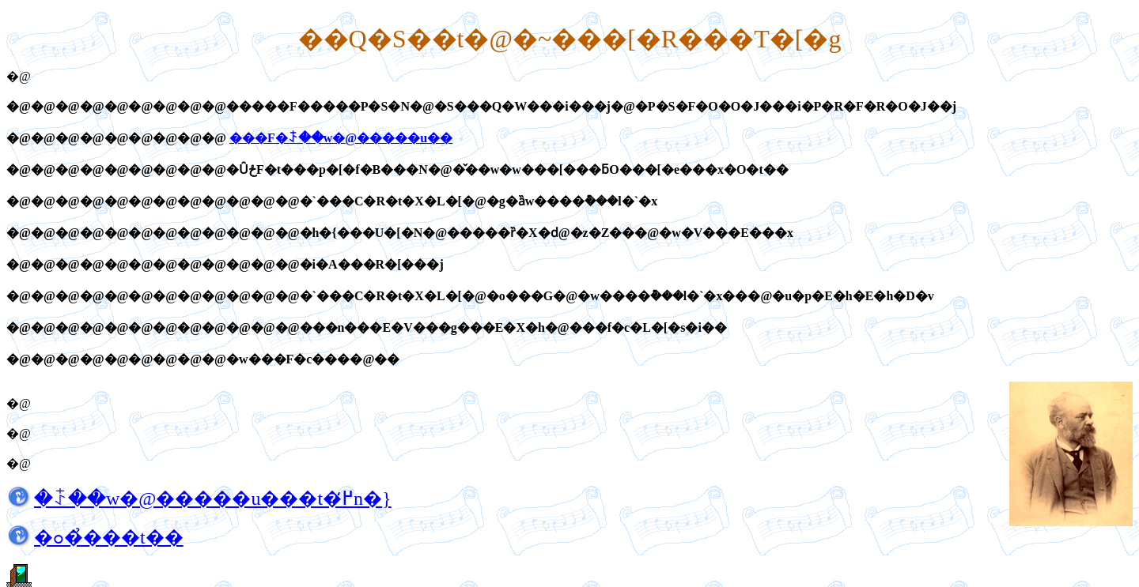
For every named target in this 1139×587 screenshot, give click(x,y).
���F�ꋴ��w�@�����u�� (340, 138)
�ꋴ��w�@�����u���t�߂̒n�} (213, 498)
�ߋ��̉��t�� (109, 537)
